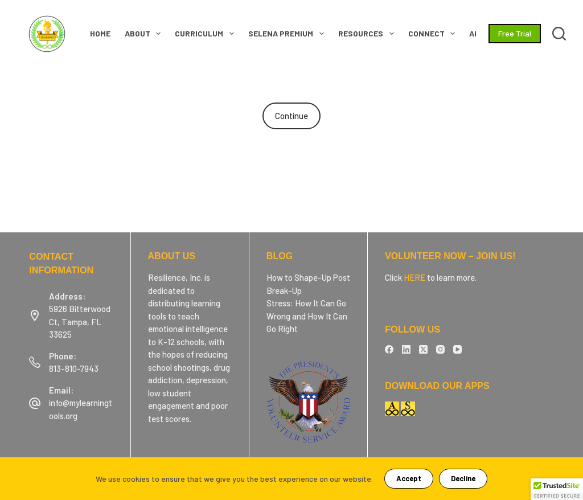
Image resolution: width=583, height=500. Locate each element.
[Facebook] (389, 349)
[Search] (559, 33)
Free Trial (514, 33)
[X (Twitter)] (423, 349)
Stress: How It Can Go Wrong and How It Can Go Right (306, 316)
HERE (414, 277)
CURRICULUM (207, 33)
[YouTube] (457, 349)
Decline (463, 478)
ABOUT (145, 33)
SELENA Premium (288, 33)
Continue (291, 115)
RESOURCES (368, 33)
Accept (408, 478)
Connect (434, 33)
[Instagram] (440, 349)
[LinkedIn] (406, 349)
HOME (100, 33)
